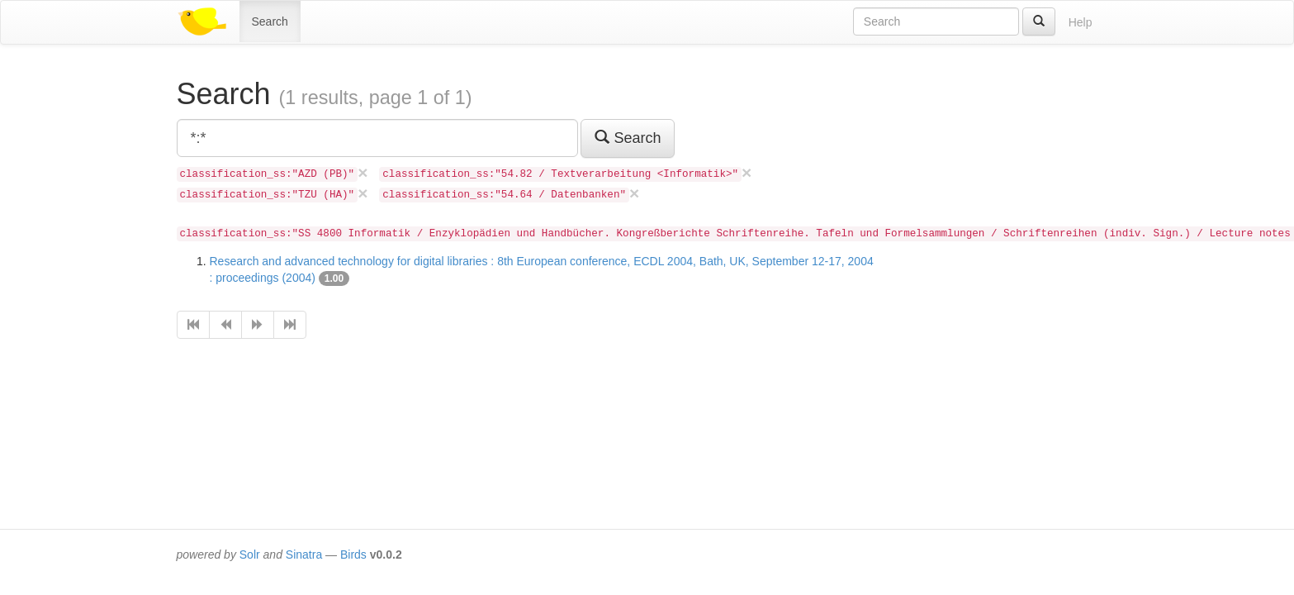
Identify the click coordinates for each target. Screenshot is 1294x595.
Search (270, 21)
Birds (353, 554)
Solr (249, 554)
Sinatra (304, 554)
